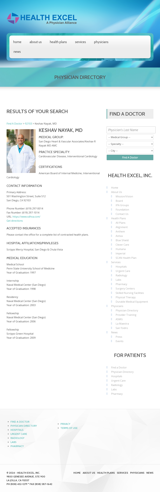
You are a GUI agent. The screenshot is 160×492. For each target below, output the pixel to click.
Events (119, 341)
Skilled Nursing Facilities (130, 293)
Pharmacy (121, 284)
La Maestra (122, 323)
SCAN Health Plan (126, 258)
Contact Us (122, 214)
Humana (121, 249)
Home (17, 42)
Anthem (120, 231)
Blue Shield (122, 240)
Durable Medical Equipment (132, 301)
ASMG (119, 319)
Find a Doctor (119, 367)
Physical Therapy (126, 297)
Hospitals (121, 266)
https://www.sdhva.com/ (26, 216)
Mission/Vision (124, 196)
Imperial (120, 253)
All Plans (120, 222)
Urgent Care (123, 271)
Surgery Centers (125, 288)
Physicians (101, 42)
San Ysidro (122, 328)
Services (80, 42)
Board (119, 201)
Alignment (122, 227)
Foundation (122, 209)
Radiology (121, 275)
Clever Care (122, 244)
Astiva (119, 236)
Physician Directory (127, 310)
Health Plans (58, 42)
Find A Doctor (14, 123)
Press (119, 336)
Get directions (15, 220)
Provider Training (126, 315)
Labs (118, 279)
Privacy (65, 423)
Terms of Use (69, 428)
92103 (28, 123)
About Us (36, 42)
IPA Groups (122, 205)
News (17, 52)
